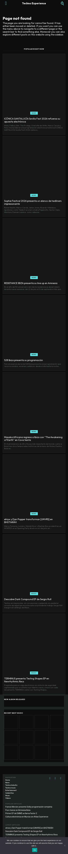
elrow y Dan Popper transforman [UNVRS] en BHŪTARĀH (28, 521)
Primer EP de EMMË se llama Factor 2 (21, 813)
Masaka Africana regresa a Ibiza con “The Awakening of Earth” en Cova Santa (33, 439)
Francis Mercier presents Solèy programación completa (28, 807)
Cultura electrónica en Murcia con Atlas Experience (26, 817)
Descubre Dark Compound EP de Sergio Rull (27, 599)
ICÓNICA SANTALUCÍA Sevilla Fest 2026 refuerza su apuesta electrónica (32, 120)
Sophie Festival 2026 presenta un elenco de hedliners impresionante (33, 202)
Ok (34, 850)
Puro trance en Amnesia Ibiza (17, 810)
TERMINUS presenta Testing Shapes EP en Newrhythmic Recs (26, 680)
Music (34, 593)
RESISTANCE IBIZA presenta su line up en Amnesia (30, 283)
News (34, 113)
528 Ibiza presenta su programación (23, 360)
